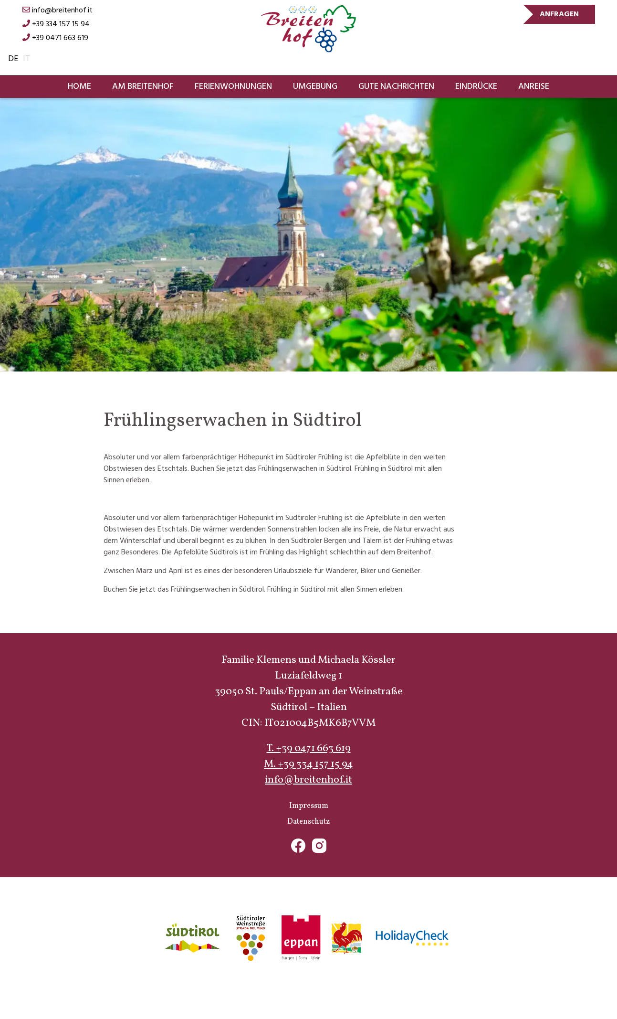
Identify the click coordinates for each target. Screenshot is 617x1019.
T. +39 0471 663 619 (309, 748)
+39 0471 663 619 (55, 38)
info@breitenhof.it (57, 10)
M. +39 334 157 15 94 (308, 764)
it (26, 59)
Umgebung (315, 86)
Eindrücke (476, 86)
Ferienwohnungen (233, 86)
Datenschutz (308, 822)
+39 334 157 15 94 (56, 24)
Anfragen (559, 14)
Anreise (533, 86)
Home (79, 86)
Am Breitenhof (143, 86)
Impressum (308, 806)
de (13, 59)
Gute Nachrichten (396, 86)
